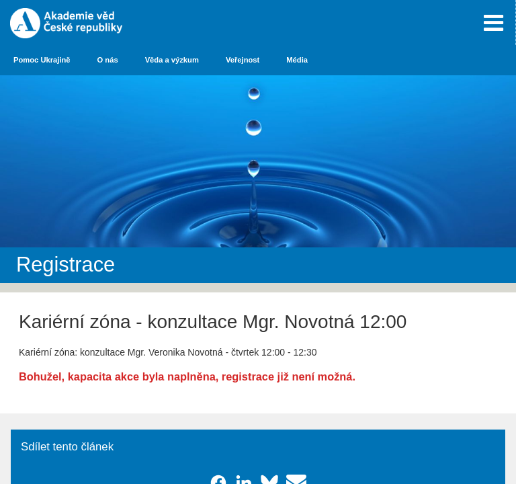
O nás (107, 60)
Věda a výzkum (172, 60)
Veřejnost (242, 60)
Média (297, 60)
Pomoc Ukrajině (42, 60)
